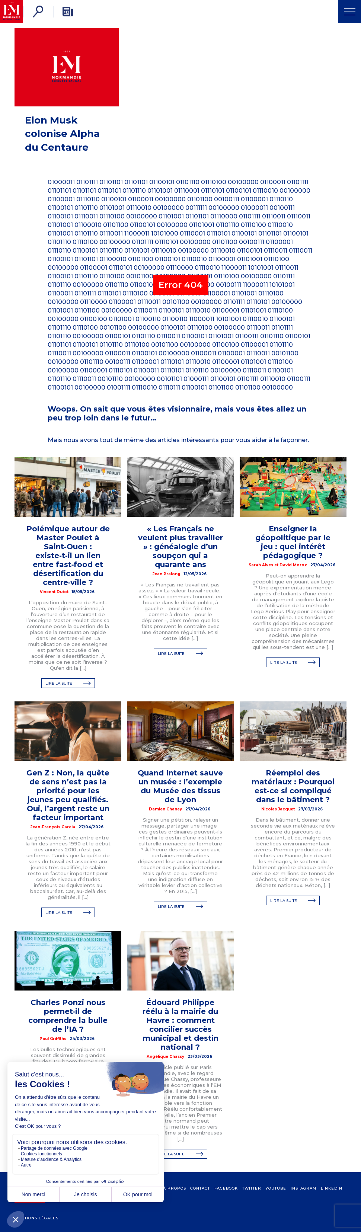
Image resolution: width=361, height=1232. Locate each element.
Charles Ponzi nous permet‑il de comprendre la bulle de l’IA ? (68, 1016)
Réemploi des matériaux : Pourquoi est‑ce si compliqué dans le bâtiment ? (293, 786)
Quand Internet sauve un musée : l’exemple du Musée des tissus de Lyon (180, 786)
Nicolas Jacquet (278, 809)
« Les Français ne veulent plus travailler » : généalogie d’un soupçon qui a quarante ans (180, 546)
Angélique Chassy (165, 1056)
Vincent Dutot (54, 591)
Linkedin (331, 1188)
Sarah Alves (261, 565)
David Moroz (293, 565)
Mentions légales (36, 1218)
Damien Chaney (165, 809)
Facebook (226, 1188)
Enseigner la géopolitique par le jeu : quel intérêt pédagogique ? (292, 542)
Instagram (303, 1188)
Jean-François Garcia (53, 827)
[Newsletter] (68, 11)
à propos (174, 1188)
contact (200, 1188)
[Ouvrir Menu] (349, 11)
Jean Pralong (166, 574)
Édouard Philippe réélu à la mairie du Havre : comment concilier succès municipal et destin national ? (180, 1025)
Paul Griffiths (52, 1038)
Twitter (251, 1188)
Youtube (275, 1188)
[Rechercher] (38, 11)
